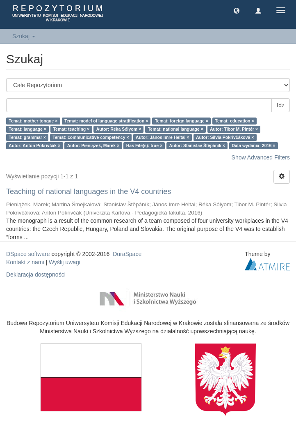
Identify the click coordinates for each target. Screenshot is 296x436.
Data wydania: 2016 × (253, 145)
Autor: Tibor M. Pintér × (234, 129)
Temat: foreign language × (181, 120)
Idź (281, 105)
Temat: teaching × (71, 129)
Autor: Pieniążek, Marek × (93, 145)
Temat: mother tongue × (33, 120)
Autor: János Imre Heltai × (162, 137)
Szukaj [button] (23, 36)
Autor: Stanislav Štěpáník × (197, 145)
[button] (236, 10)
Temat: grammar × (27, 137)
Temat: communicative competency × (90, 137)
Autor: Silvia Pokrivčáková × (225, 137)
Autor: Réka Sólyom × (118, 129)
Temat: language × (27, 129)
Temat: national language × (175, 129)
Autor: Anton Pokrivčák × (34, 145)
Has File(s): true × (144, 145)
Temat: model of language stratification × (106, 120)
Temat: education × (234, 120)
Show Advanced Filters (261, 157)
